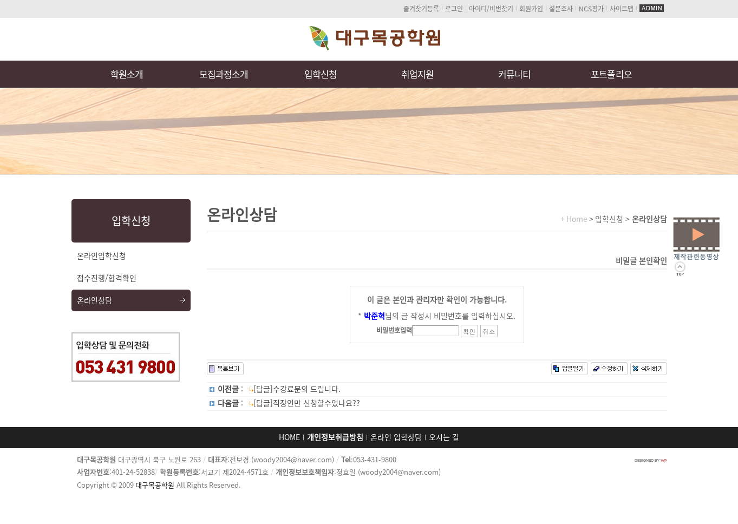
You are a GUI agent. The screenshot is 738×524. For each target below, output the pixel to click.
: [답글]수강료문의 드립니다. (279, 389)
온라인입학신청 (101, 256)
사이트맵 (621, 8)
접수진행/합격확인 (106, 278)
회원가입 (531, 8)
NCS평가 (591, 8)
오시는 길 (444, 437)
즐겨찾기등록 (421, 8)
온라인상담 (94, 300)
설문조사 (561, 8)
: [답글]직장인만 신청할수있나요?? (289, 403)
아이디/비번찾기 (491, 8)
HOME (289, 437)
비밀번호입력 (394, 330)
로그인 (454, 8)
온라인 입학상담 (396, 437)
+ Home (573, 219)
